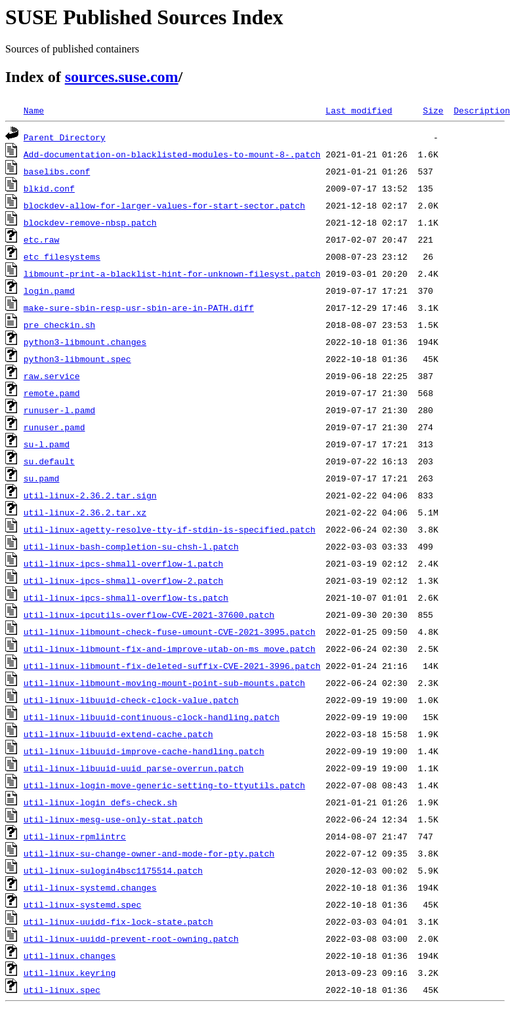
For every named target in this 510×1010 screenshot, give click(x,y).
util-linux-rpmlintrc (75, 836)
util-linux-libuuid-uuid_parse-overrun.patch (134, 768)
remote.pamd (52, 393)
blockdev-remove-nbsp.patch (90, 222)
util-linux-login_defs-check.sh (100, 802)
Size (433, 110)
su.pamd (42, 478)
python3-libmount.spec (77, 359)
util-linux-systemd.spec (82, 904)
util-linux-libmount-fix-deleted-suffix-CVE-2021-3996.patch (172, 666)
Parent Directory (65, 137)
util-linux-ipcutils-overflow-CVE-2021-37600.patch (149, 614)
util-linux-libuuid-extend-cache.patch (118, 734)
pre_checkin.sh (59, 325)
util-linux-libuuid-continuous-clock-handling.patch (152, 717)
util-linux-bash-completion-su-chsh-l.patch (131, 546)
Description (482, 110)
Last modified (359, 110)
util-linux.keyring (70, 973)
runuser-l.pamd (59, 410)
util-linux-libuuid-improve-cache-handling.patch (144, 751)
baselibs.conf (57, 171)
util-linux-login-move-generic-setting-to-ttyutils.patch (164, 785)
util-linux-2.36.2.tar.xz (85, 512)
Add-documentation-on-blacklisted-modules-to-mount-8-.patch (172, 154)
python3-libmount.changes (85, 342)
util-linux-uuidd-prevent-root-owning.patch (131, 938)
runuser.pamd (54, 427)
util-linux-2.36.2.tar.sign (90, 495)
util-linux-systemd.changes (90, 887)
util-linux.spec (62, 990)
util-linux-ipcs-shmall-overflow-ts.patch (126, 597)
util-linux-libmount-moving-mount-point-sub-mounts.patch (164, 683)
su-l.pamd (47, 444)
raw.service (52, 376)
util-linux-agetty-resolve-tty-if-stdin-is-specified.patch (170, 529)
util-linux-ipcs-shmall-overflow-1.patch (123, 563)
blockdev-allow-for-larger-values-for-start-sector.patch (164, 205)
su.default (49, 461)
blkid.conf (49, 188)
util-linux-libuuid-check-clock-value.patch (131, 700)
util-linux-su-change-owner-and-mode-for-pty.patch (149, 853)
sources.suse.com (122, 76)
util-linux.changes (70, 955)
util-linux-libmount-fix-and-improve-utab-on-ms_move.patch (170, 649)
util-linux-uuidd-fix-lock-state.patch (118, 921)
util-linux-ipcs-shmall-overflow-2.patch (123, 580)
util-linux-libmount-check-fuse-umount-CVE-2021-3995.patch (170, 631)
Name (34, 110)
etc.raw (42, 239)
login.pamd (49, 290)
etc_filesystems (62, 256)
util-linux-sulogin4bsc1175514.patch (113, 870)
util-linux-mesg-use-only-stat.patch (113, 819)
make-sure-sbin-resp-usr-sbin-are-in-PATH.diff (139, 307)
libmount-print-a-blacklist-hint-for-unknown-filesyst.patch (172, 273)
